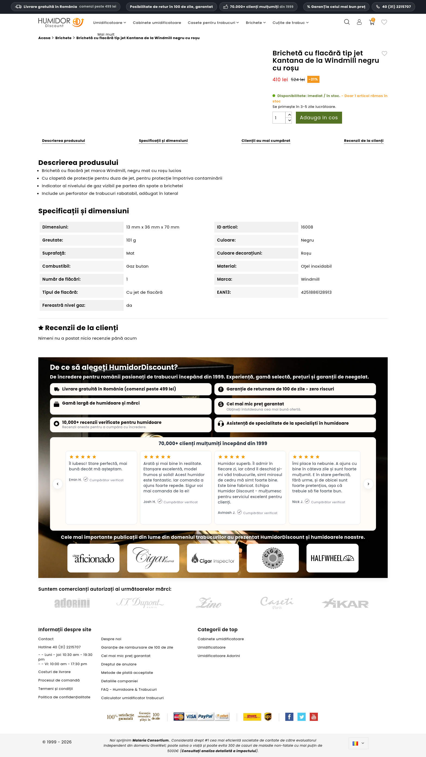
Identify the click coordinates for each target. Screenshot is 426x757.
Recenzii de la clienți (363, 140)
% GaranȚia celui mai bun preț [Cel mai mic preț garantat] (336, 6)
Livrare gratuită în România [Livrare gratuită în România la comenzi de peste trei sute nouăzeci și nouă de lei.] (65, 6)
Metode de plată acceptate (127, 672)
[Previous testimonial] (57, 484)
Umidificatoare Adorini (219, 655)
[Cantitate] (279, 118)
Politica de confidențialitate (64, 697)
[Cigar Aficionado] (93, 558)
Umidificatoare (211, 647)
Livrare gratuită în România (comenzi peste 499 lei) (119, 389)
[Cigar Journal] (153, 558)
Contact (46, 639)
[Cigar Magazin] (273, 558)
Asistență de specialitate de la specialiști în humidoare (288, 423)
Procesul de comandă (59, 680)
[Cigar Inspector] (213, 558)
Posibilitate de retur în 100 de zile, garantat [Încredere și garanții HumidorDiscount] (171, 6)
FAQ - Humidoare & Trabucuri (129, 689)
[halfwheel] (332, 558)
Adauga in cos (319, 117)
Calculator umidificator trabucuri (132, 697)
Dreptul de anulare (119, 664)
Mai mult (106, 34)
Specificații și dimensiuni (163, 140)
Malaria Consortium (151, 740)
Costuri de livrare (54, 671)
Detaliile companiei (119, 681)
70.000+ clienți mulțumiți (261, 7)
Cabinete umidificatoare (221, 639)
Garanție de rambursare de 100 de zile (137, 647)
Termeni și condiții (55, 688)
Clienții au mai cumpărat (266, 140)
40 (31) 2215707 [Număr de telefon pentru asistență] (393, 6)
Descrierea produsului (63, 140)
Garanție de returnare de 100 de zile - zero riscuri (280, 389)
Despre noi (111, 639)
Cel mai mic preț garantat (255, 404)
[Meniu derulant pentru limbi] (358, 743)
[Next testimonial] (368, 484)
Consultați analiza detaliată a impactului (218, 751)
